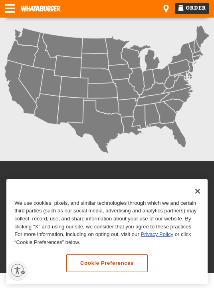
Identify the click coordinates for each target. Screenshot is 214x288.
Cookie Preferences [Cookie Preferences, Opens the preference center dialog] (107, 263)
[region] (107, 231)
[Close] (197, 191)
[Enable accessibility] (17, 270)
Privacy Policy (157, 234)
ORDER (192, 8)
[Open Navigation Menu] (10, 9)
